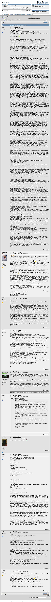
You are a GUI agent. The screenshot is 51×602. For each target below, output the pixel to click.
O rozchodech (8, 18)
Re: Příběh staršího (17, 252)
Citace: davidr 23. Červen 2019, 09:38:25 (17, 398)
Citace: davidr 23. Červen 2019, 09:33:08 (21, 400)
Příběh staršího (9, 19)
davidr (3, 27)
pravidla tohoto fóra (41, 6)
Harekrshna (4, 252)
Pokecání (6, 17)
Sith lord (3, 436)
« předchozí (45, 595)
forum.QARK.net (6, 16)
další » (49, 595)
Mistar (19, 18)
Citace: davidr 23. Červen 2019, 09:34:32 (19, 399)
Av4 (16, 18)
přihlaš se (9, 5)
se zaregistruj (15, 5)
